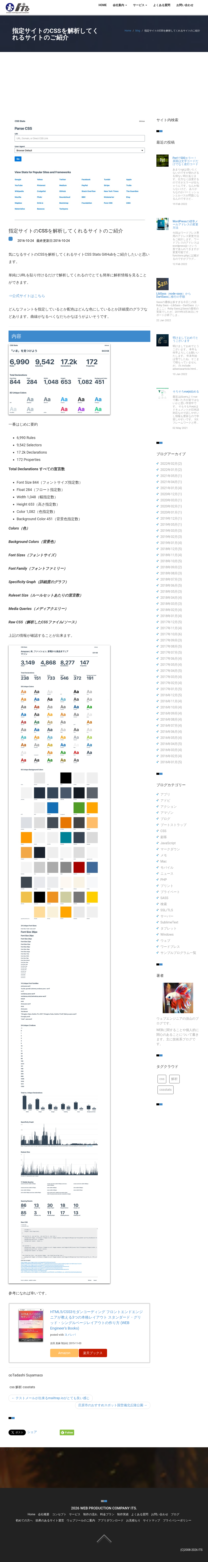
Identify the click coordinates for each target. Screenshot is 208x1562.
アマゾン (166, 813)
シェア (32, 1432)
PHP (163, 880)
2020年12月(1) (171, 494)
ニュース (166, 874)
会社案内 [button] (120, 5)
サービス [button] (140, 5)
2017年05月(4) (171, 665)
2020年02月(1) (171, 506)
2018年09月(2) (171, 567)
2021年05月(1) (171, 476)
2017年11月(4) (171, 628)
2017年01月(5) (171, 689)
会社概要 (43, 1514)
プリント (166, 886)
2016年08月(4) (171, 719)
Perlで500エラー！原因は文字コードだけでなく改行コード (185, 161)
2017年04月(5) (171, 671)
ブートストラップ (173, 825)
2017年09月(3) (171, 640)
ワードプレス (170, 947)
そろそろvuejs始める (186, 391)
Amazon (64, 1353)
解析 (174, 1079)
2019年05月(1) (171, 524)
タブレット (168, 928)
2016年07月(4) (171, 725)
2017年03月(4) (171, 677)
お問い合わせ (184, 5)
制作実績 (123, 1514)
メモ (163, 855)
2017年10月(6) (171, 634)
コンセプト (59, 1514)
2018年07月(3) (171, 579)
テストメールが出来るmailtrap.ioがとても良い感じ (51, 1398)
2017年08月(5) (171, 646)
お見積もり (133, 1520)
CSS (163, 831)
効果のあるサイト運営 (50, 1520)
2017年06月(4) (171, 658)
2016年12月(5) (171, 695)
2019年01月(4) (171, 543)
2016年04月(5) (171, 744)
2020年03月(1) (171, 500)
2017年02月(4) (171, 683)
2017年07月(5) (171, 652)
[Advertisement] (104, 82)
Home (128, 30)
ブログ (165, 819)
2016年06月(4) (171, 732)
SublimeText (169, 922)
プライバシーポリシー (177, 1520)
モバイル (166, 867)
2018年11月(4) (171, 555)
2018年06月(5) (171, 585)
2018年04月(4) (171, 598)
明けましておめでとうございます (185, 339)
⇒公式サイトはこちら (27, 296)
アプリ (165, 794)
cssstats (165, 1090)
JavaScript (168, 843)
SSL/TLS (166, 910)
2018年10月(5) (171, 561)
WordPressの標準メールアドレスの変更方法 (185, 224)
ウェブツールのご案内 (81, 1520)
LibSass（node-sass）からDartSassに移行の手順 (173, 295)
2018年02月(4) (171, 610)
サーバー (166, 916)
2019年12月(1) (171, 518)
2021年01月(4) (171, 488)
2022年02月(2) (171, 464)
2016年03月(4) (171, 750)
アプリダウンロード (111, 1520)
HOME (103, 5)
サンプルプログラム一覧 (178, 953)
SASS (164, 898)
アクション (168, 807)
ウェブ (165, 941)
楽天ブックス (93, 1353)
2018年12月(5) (171, 549)
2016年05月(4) (171, 738)
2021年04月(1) (171, 482)
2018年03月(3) (171, 604)
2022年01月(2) (171, 470)
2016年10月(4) (171, 707)
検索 (163, 904)
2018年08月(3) (171, 573)
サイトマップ (151, 1520)
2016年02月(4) (171, 756)
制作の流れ (90, 1514)
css (162, 1079)
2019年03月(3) (171, 531)
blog (137, 30)
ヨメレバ (70, 1334)
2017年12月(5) (171, 622)
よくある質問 (161, 5)
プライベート (170, 892)
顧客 (163, 837)
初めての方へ (24, 1520)
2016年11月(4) (171, 701)
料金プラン (107, 1514)
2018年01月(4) (171, 616)
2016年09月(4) (171, 713)
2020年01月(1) (171, 512)
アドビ (165, 800)
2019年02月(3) (171, 537)
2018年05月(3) (171, 591)
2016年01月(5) (171, 762)
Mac (163, 861)
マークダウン (170, 849)
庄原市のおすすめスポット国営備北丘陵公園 (112, 1405)
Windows (167, 934)
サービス (74, 1514)
